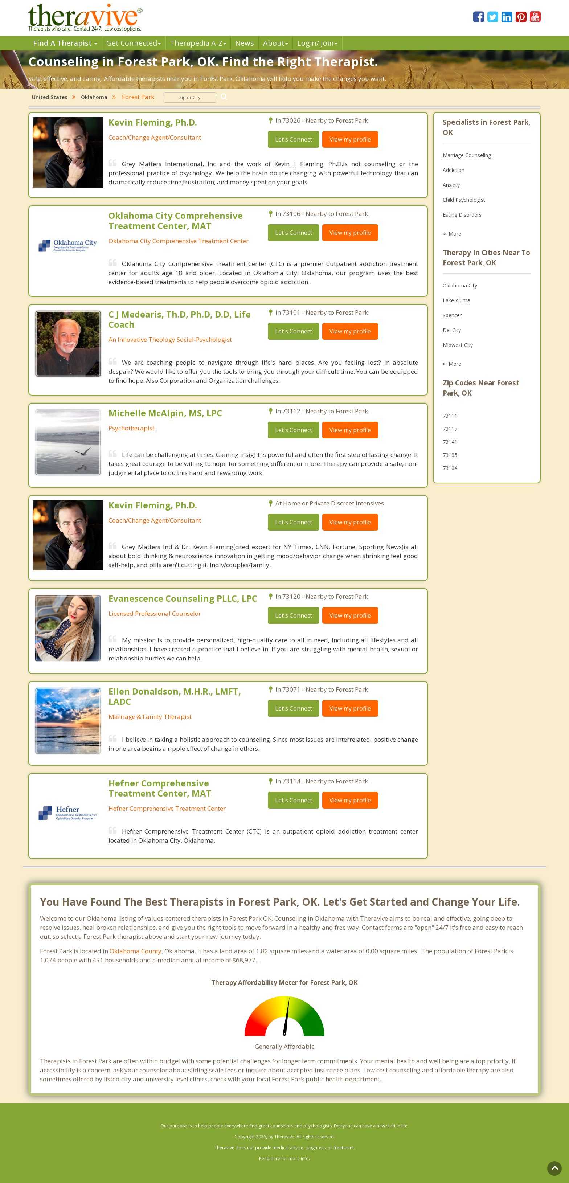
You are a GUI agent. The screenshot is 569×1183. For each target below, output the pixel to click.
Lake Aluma (456, 300)
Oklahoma (94, 97)
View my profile (350, 139)
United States (49, 97)
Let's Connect (293, 139)
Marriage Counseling (467, 155)
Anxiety (451, 184)
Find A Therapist (65, 43)
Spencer (452, 315)
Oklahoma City (460, 285)
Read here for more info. (284, 1158)
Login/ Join (317, 43)
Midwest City (458, 344)
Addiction (453, 170)
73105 (450, 454)
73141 (450, 441)
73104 (450, 467)
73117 (450, 428)
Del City (452, 330)
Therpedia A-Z (198, 43)
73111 (450, 415)
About (275, 43)
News (244, 43)
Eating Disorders (462, 214)
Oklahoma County (135, 951)
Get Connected (133, 43)
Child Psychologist (464, 199)
